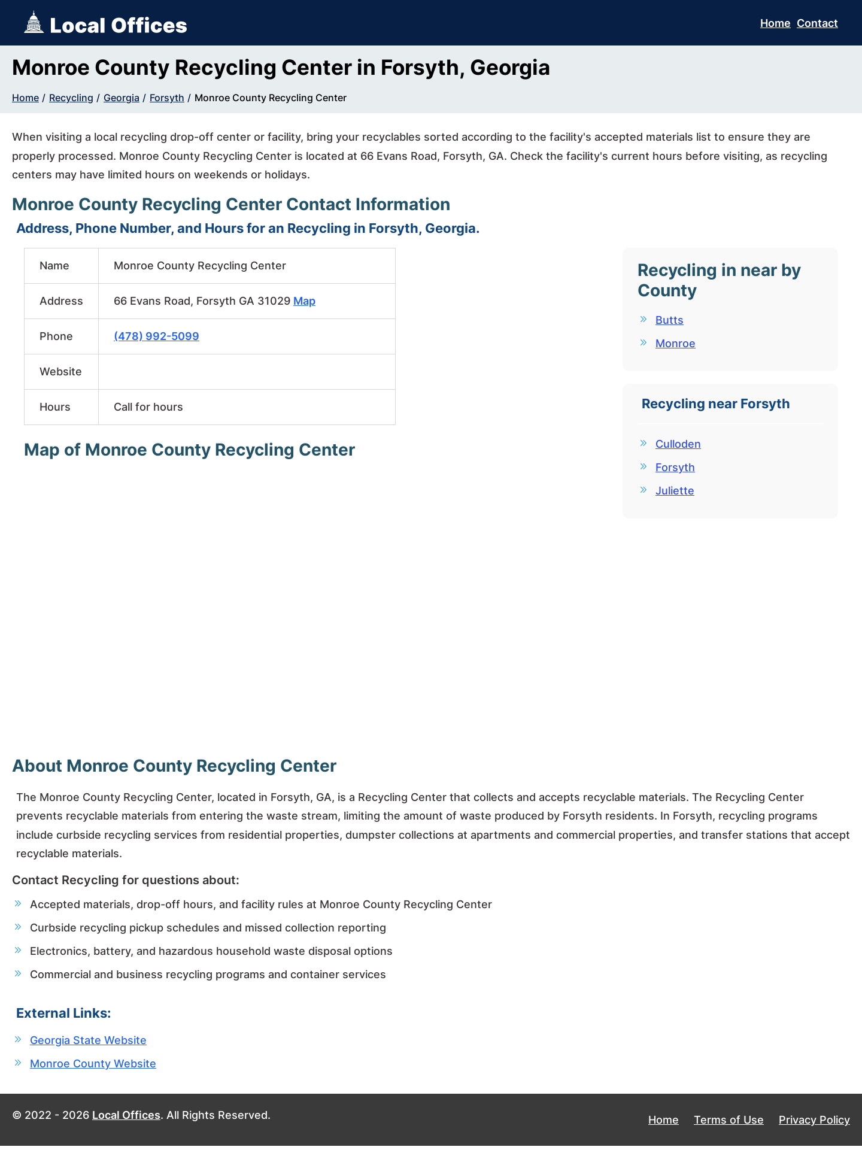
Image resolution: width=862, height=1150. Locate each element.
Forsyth (167, 98)
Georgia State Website (88, 1042)
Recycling (71, 98)
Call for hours (148, 406)
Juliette (674, 493)
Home (775, 23)
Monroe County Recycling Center (271, 98)
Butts (669, 320)
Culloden (678, 445)
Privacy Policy (814, 1123)
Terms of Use (729, 1123)
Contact (817, 23)
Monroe (675, 344)
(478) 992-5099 (156, 336)
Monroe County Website (93, 1066)
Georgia (121, 98)
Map (304, 301)
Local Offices (126, 1118)
